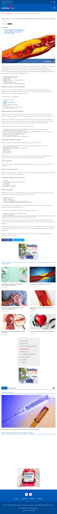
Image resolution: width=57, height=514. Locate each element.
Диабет (24, 362)
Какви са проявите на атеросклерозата (14, 30)
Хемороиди (25, 341)
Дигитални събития (7, 2)
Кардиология (25, 349)
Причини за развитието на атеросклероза (14, 29)
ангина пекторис (7, 148)
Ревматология (26, 357)
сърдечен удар (6, 78)
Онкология (25, 343)
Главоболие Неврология (29, 354)
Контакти (32, 498)
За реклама (24, 498)
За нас (16, 498)
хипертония (11, 202)
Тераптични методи (9, 33)
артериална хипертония (8, 102)
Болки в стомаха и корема (29, 346)
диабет (4, 103)
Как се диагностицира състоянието (13, 32)
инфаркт (44, 71)
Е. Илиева (10, 23)
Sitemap (40, 498)
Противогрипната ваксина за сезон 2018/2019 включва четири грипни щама (20, 429)
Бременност (25, 351)
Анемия (24, 359)
